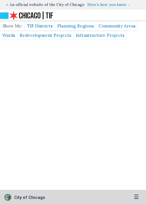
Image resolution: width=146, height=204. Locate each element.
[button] (108, 4)
